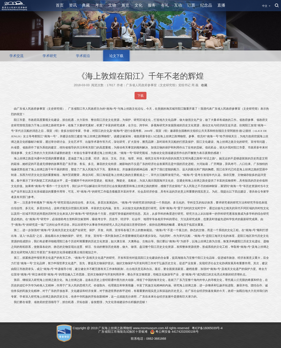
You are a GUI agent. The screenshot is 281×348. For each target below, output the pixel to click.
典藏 (86, 5)
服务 (152, 5)
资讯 (73, 5)
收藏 (204, 85)
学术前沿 (83, 56)
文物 (112, 5)
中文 (264, 5)
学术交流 (16, 56)
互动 (178, 5)
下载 (140, 95)
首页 (60, 5)
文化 (138, 5)
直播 (221, 5)
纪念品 (206, 5)
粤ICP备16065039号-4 (207, 328)
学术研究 (50, 56)
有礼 (165, 5)
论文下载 (116, 56)
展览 (125, 5)
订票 (191, 5)
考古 (99, 5)
